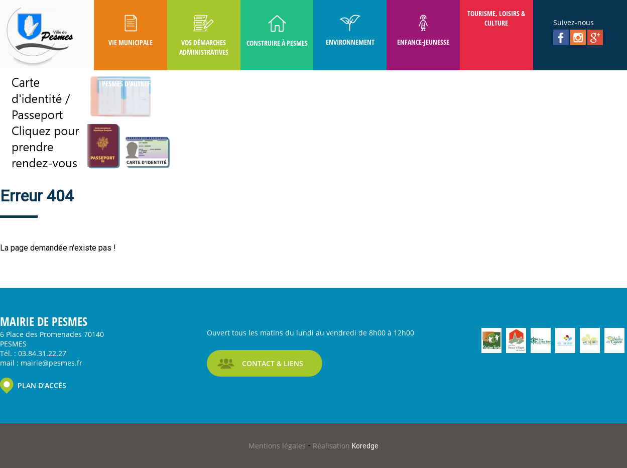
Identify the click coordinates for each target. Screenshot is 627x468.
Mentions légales (278, 445)
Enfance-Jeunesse (423, 31)
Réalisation (346, 445)
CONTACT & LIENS (272, 363)
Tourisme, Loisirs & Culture (496, 18)
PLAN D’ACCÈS (42, 385)
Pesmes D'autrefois (130, 83)
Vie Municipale (130, 31)
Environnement (350, 31)
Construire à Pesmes (277, 31)
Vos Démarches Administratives (203, 36)
